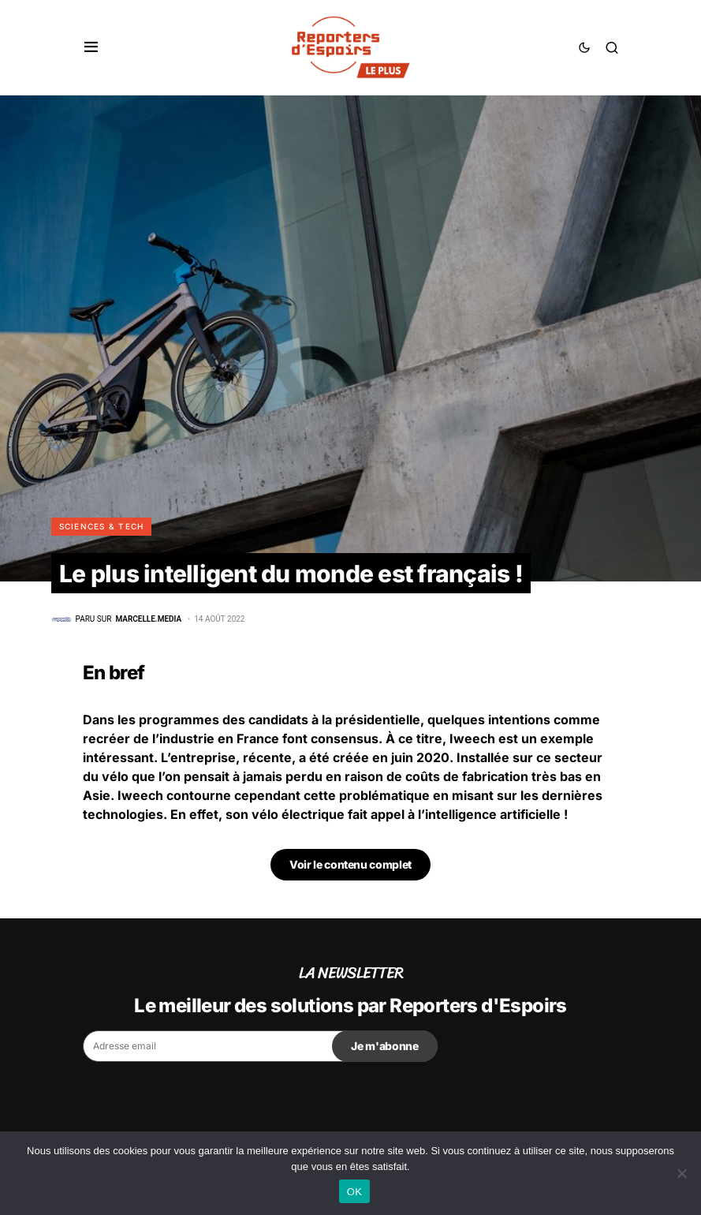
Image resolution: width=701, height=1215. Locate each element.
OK (354, 1192)
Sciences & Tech (101, 526)
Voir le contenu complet (350, 864)
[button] (91, 47)
